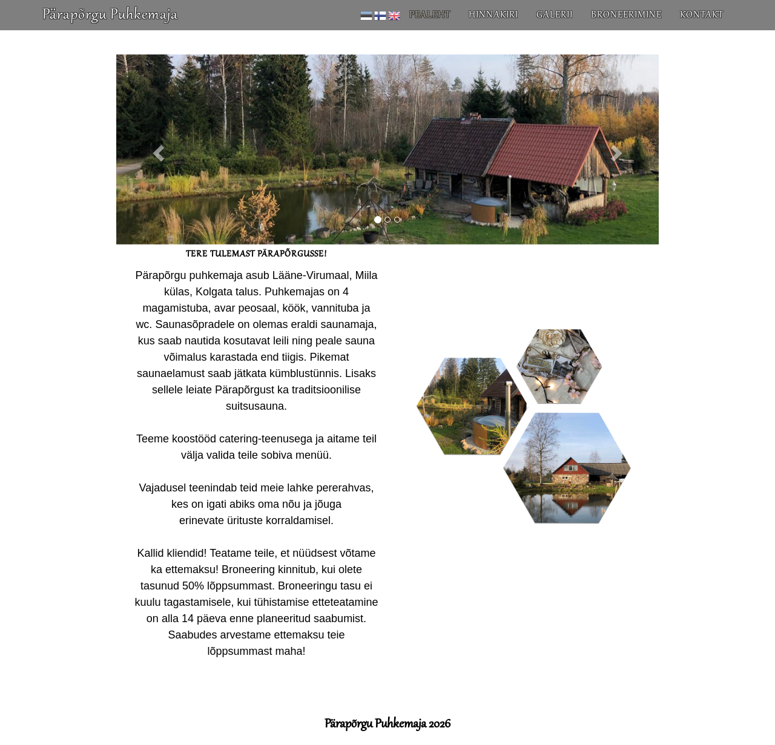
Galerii (554, 27)
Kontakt (702, 27)
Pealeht (429, 27)
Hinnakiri (493, 27)
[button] (156, 149)
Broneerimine (626, 27)
